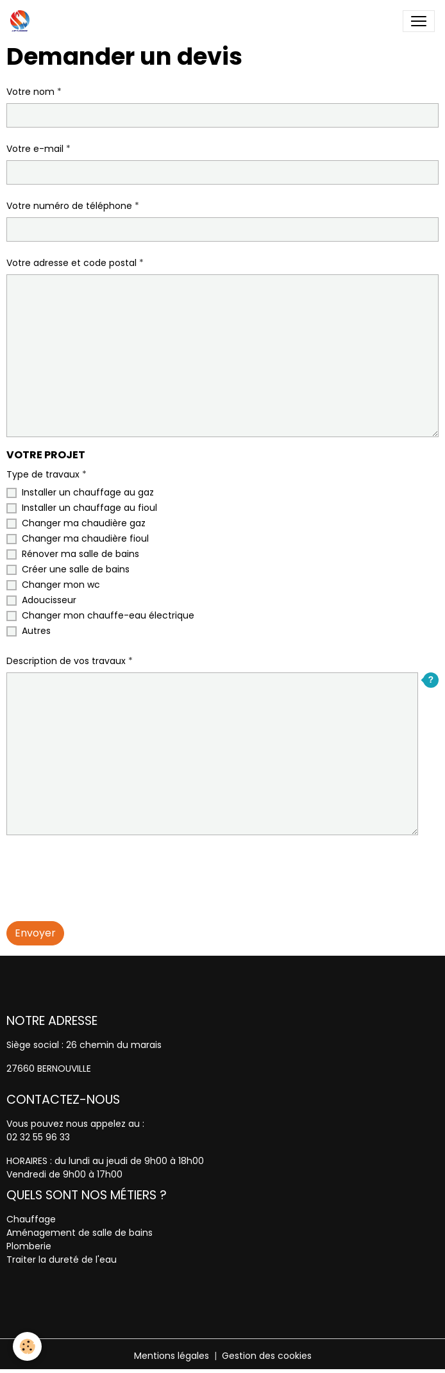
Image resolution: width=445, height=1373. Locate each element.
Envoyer (35, 933)
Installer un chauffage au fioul (89, 507)
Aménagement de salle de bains (79, 1232)
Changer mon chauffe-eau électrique (108, 615)
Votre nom (30, 91)
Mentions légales (171, 1355)
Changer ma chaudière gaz (84, 523)
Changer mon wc (61, 584)
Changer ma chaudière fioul (85, 538)
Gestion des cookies (267, 1355)
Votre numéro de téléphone (69, 205)
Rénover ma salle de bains (80, 553)
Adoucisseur (49, 600)
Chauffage (31, 1219)
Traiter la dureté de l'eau (61, 1259)
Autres (36, 630)
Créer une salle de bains (76, 569)
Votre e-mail (34, 148)
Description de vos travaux (66, 660)
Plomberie (28, 1246)
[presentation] (103, 870)
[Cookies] (27, 1346)
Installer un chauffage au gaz (88, 492)
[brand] (22, 21)
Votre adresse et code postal (71, 262)
